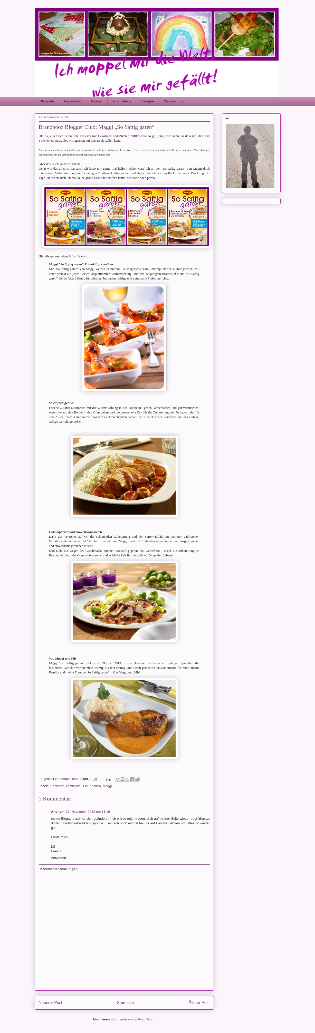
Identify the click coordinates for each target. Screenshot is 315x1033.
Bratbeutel (73, 786)
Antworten (58, 858)
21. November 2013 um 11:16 (88, 812)
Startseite (47, 101)
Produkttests (121, 101)
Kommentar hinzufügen (59, 869)
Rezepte (147, 101)
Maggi (107, 786)
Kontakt (96, 101)
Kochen (95, 786)
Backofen (57, 786)
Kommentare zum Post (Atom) (133, 1019)
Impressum (72, 101)
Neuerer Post (50, 1002)
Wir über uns (173, 101)
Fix (85, 786)
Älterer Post (199, 1002)
